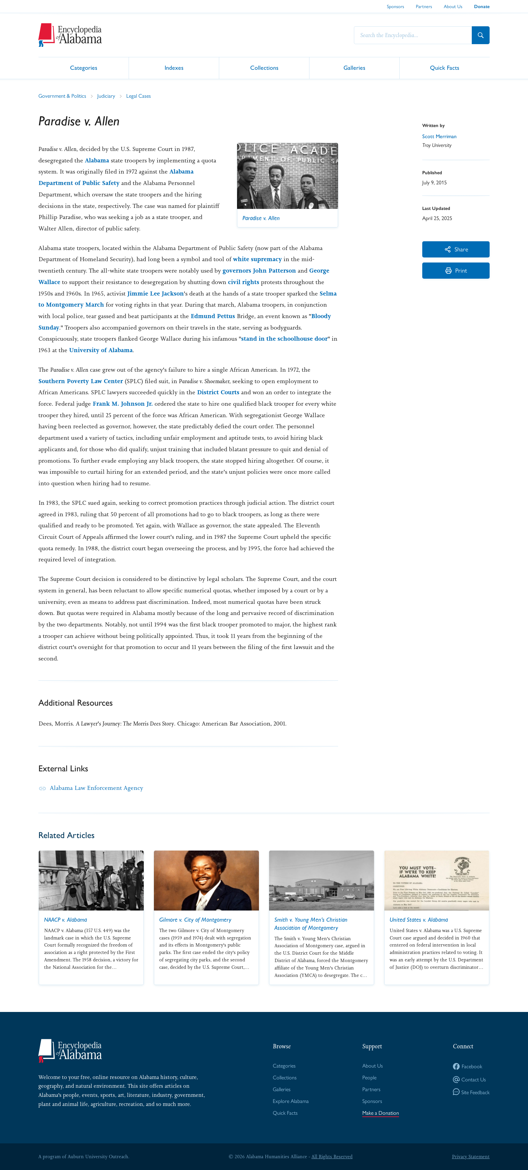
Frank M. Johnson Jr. (123, 404)
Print (456, 270)
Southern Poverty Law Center (80, 381)
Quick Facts (444, 67)
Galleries (354, 67)
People (369, 1077)
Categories (83, 67)
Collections (264, 67)
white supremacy (257, 259)
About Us (453, 6)
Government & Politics (62, 95)
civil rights (243, 282)
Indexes (174, 67)
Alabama (97, 160)
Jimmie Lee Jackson (155, 293)
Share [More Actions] (456, 249)
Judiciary (106, 95)
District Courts (218, 392)
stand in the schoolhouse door (284, 339)
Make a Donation (380, 1112)
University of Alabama (101, 350)
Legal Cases (138, 95)
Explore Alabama (291, 1101)
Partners (424, 6)
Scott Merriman (439, 136)
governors (237, 271)
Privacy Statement (471, 1156)
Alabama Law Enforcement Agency (96, 788)
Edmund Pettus (213, 316)
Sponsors (395, 6)
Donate (482, 6)
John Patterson (274, 271)
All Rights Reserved (332, 1156)
